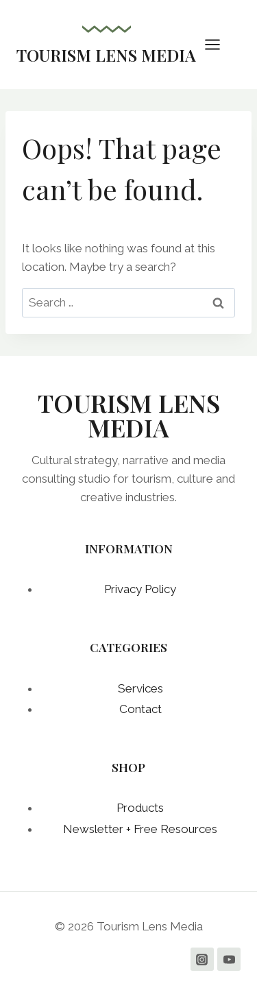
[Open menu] (219, 44)
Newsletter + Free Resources (140, 829)
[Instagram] (202, 959)
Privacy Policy (140, 589)
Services (140, 688)
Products (140, 808)
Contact (140, 709)
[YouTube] (229, 959)
